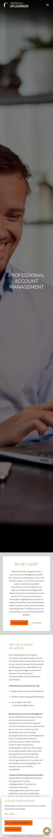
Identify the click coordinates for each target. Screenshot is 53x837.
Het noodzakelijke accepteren (18, 823)
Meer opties (10, 813)
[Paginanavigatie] (47, 4)
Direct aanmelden (19, 622)
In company (36, 622)
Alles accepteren (13, 829)
